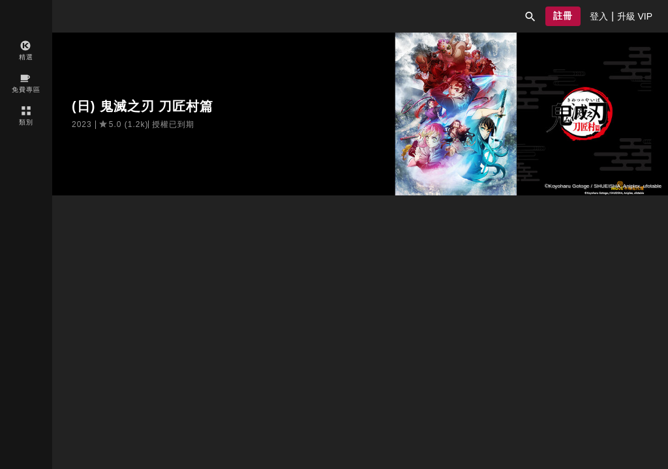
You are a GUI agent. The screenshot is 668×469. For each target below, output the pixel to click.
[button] (530, 16)
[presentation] (599, 16)
